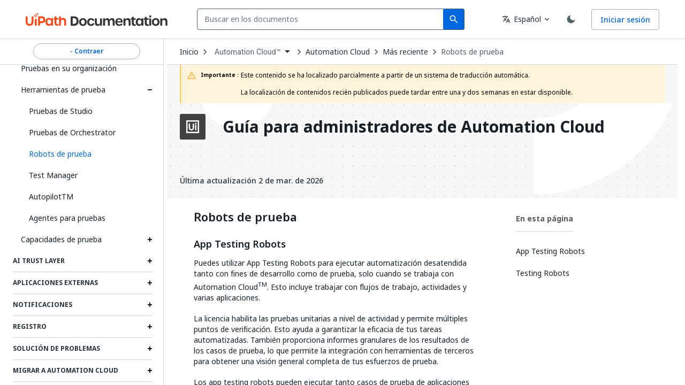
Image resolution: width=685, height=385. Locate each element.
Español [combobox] (521, 19)
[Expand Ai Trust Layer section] (150, 261)
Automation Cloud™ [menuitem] (248, 52)
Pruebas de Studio (61, 111)
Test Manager (53, 175)
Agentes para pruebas (67, 218)
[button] (87, 154)
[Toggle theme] (571, 19)
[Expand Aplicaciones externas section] (150, 283)
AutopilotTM (51, 196)
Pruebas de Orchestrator (72, 132)
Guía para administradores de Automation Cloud (414, 127)
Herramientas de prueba (63, 89)
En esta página (544, 218)
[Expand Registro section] (150, 327)
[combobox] (322, 19)
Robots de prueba (472, 52)
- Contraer (87, 51)
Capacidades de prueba (61, 239)
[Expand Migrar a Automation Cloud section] (150, 370)
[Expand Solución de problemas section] (150, 348)
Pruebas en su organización (69, 68)
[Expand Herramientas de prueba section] (150, 90)
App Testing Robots (240, 244)
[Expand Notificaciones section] (150, 305)
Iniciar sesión (625, 19)
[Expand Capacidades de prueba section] (150, 239)
